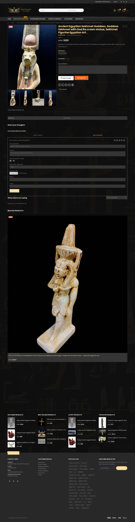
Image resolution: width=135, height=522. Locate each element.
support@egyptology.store (15, 472)
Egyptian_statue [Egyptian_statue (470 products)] (73, 484)
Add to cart (67, 78)
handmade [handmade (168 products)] (90, 490)
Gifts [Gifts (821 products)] (88, 487)
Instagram (17, 481)
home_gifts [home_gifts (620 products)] (72, 499)
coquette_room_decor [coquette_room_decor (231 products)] (74, 475)
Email (72, 85)
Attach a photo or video (17, 158)
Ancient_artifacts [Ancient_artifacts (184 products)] (73, 466)
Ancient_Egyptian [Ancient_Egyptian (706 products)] (73, 469)
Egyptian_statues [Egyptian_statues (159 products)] (83, 484)
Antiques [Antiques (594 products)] (92, 469)
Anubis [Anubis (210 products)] (70, 472)
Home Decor (79, 19)
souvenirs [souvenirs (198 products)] (71, 508)
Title (14, 144)
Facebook (59, 85)
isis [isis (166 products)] (82, 499)
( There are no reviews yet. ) (74, 35)
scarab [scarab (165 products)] (71, 505)
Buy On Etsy (81, 78)
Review (12, 150)
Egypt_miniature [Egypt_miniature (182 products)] (81, 487)
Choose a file (14, 171)
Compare (64, 89)
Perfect (124, 140)
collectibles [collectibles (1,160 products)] (80, 472)
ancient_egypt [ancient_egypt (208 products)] (83, 466)
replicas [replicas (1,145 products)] (90, 502)
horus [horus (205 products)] (78, 499)
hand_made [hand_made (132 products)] (82, 493)
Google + (69, 85)
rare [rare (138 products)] (85, 502)
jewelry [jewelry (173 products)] (70, 502)
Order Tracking (42, 464)
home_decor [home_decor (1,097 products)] (92, 496)
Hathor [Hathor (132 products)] (89, 493)
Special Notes (63, 64)
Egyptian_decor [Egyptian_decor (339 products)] (73, 478)
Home (9, 19)
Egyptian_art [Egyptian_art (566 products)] (91, 475)
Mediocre (117, 140)
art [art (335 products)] (75, 472)
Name (12, 177)
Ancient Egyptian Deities (14, 354)
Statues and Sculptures (37, 19)
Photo (10, 161)
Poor (115, 140)
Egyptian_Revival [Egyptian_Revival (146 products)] (83, 481)
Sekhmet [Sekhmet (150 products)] (88, 505)
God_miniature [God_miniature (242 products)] (81, 490)
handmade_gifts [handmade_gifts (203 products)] (73, 493)
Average (119, 140)
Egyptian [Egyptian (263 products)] (84, 475)
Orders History (42, 469)
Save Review (14, 191)
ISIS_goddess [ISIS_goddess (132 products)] (88, 499)
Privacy (40, 475)
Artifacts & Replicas (54, 19)
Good (122, 140)
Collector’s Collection (20, 18)
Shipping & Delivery (43, 467)
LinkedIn (66, 85)
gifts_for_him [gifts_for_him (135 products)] (72, 490)
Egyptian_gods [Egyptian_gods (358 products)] (73, 481)
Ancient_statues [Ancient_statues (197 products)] (84, 469)
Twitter (63, 85)
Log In (115, 1)
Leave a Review (37, 135)
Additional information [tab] (16, 110)
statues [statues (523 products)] (78, 508)
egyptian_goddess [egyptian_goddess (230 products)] (83, 478)
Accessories (68, 19)
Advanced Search (43, 471)
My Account (41, 473)
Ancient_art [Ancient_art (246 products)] (84, 463)
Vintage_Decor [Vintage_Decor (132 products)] (85, 508)
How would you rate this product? (20, 140)
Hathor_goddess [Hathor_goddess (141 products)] (73, 496)
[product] (67, 284)
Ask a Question (97, 135)
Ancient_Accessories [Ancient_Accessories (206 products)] (74, 463)
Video (14, 161)
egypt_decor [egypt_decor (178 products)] (72, 487)
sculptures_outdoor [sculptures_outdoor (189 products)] (79, 505)
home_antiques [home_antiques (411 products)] (83, 496)
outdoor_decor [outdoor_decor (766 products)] (78, 502)
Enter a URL (16, 164)
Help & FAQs (41, 462)
